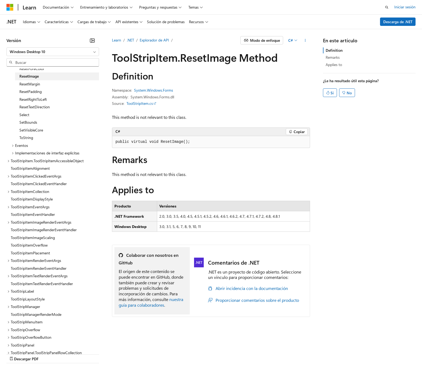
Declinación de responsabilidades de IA (38, 353)
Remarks (333, 57)
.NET (130, 40)
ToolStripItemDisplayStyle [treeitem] (32, 199)
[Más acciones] (305, 40)
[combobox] (52, 51)
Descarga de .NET (398, 21)
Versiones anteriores (93, 353)
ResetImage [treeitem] (29, 76)
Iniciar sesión (405, 6)
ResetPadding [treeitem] (30, 91)
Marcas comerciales (305, 353)
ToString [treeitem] (26, 137)
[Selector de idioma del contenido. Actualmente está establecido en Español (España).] (25, 341)
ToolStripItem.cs (139, 103)
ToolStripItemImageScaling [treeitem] (33, 237)
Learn (116, 40)
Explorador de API (154, 40)
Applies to (334, 64)
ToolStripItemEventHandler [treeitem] (33, 214)
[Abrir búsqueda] (386, 7)
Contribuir (142, 353)
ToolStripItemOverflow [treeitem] (29, 245)
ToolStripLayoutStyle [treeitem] (28, 299)
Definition (334, 50)
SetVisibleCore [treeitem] (31, 130)
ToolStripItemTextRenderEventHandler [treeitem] (42, 283)
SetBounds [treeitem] (28, 122)
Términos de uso (269, 353)
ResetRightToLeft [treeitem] (33, 99)
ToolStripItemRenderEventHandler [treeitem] (38, 268)
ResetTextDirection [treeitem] (34, 106)
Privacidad (165, 353)
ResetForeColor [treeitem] (31, 68)
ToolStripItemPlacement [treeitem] (30, 252)
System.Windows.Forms (153, 90)
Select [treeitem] (24, 114)
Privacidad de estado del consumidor (215, 353)
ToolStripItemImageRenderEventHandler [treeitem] (44, 229)
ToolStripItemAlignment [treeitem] (30, 168)
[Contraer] (92, 40)
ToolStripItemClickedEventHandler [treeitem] (39, 183)
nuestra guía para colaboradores (151, 302)
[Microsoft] (9, 7)
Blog (120, 353)
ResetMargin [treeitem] (29, 84)
